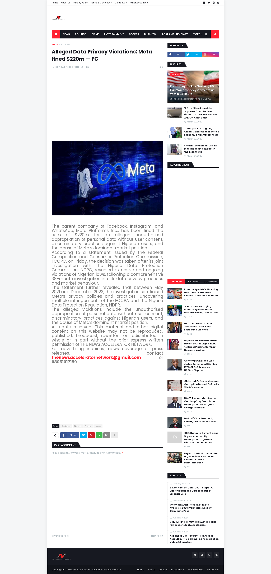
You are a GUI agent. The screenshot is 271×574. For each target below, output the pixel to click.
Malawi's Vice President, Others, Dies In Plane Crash (200, 420)
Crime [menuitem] (95, 34)
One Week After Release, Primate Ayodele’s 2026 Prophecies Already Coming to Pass (191, 508)
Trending (176, 281)
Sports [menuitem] (134, 34)
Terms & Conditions (101, 2)
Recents (193, 281)
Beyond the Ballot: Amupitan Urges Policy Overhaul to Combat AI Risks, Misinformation (201, 458)
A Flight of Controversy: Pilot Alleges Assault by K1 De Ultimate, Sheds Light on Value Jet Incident (194, 539)
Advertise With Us (139, 2)
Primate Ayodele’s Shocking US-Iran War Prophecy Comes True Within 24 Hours (192, 90)
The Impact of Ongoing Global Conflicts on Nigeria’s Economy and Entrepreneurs (201, 131)
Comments (211, 281)
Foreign (88, 426)
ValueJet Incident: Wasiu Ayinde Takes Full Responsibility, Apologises (193, 523)
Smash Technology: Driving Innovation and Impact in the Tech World (200, 149)
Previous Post (60, 535)
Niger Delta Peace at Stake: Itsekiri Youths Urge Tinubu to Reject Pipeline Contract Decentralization (200, 345)
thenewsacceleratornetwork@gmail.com (96, 357)
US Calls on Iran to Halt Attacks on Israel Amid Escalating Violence (198, 326)
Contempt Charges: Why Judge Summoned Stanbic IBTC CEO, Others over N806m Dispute (200, 365)
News (98, 426)
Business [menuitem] (150, 34)
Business (66, 44)
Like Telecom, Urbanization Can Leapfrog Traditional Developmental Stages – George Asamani (200, 403)
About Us (65, 2)
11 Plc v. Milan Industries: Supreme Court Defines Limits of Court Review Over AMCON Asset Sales (200, 113)
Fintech (77, 426)
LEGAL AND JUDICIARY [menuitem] (174, 34)
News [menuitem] (66, 34)
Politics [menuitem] (80, 34)
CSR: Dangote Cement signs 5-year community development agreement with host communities (201, 438)
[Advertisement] (156, 18)
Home (55, 2)
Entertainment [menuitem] (114, 34)
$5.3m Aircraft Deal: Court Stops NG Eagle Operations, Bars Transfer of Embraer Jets (191, 491)
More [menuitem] (196, 34)
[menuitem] (56, 34)
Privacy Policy (80, 2)
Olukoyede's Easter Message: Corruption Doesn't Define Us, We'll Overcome (201, 384)
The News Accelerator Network (83, 569)
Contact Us (121, 2)
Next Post (156, 535)
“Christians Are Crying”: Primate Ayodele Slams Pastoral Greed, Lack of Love (201, 309)
